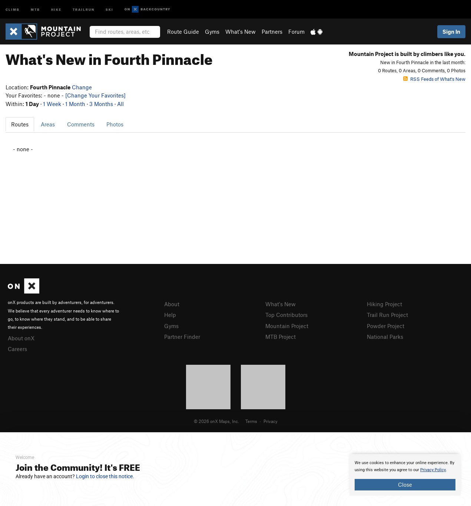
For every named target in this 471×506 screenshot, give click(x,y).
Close (405, 484)
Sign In (451, 31)
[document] (405, 474)
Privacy (270, 421)
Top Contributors (286, 314)
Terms (251, 421)
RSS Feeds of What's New (434, 79)
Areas (48, 124)
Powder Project (385, 326)
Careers (17, 348)
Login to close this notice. (105, 476)
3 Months (101, 103)
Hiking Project (384, 304)
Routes (20, 124)
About (171, 304)
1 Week (52, 103)
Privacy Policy (433, 469)
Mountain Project (286, 326)
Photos (114, 124)
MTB (35, 9)
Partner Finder (182, 336)
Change (82, 87)
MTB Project (280, 336)
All (120, 103)
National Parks (385, 336)
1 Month (75, 103)
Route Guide (183, 31)
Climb (13, 9)
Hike (56, 9)
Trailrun (83, 9)
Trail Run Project (387, 314)
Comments (80, 124)
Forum (296, 31)
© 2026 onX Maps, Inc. (216, 421)
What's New (240, 31)
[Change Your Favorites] (95, 95)
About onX (21, 338)
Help (170, 314)
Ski (109, 9)
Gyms (212, 31)
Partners (272, 31)
